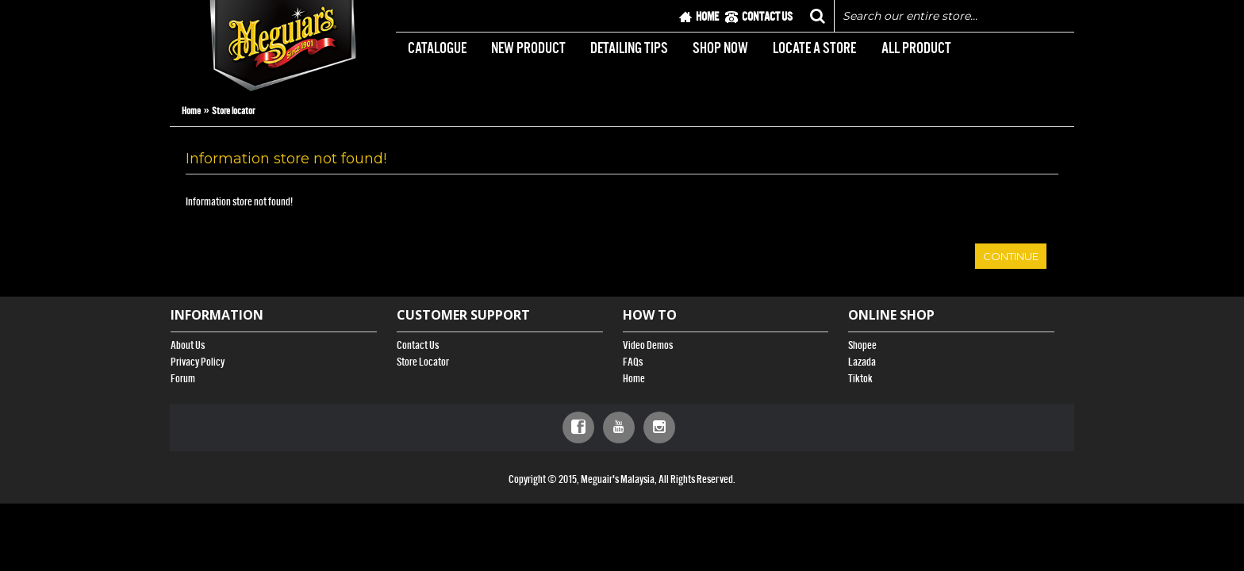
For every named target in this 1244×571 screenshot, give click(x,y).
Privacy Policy (198, 362)
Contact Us (418, 345)
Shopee (862, 345)
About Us (188, 345)
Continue (1011, 256)
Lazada (862, 362)
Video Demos (648, 345)
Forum (183, 379)
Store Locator (423, 362)
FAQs (633, 362)
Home (191, 110)
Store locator (233, 110)
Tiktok (860, 379)
